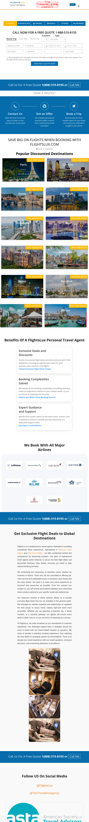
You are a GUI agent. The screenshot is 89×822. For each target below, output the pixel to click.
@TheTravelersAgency (44, 793)
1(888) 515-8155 (53, 84)
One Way (23, 38)
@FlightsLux (44, 785)
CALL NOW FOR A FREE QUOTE (44, 32)
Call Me (72, 4)
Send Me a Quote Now (44, 63)
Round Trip (11, 38)
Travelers (45, 35)
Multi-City (34, 38)
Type (57, 35)
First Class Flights (35, 553)
